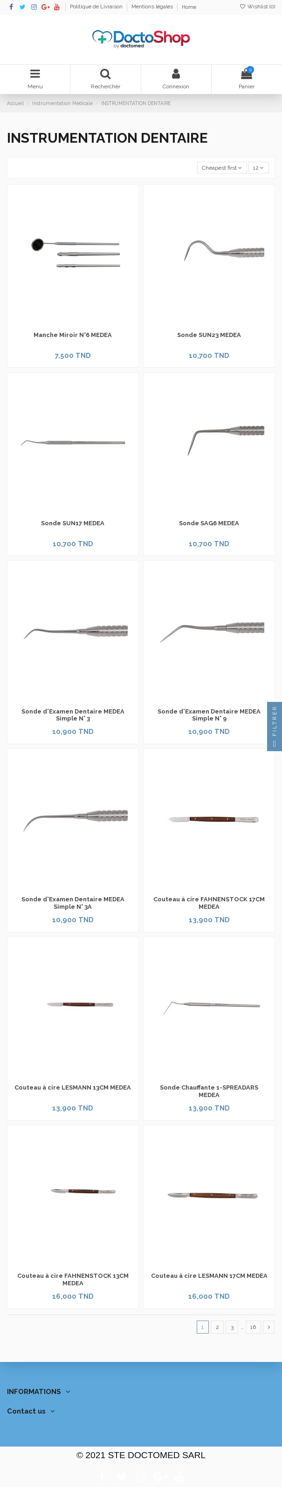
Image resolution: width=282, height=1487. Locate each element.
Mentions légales (152, 7)
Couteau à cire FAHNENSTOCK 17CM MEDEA (209, 903)
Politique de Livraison (97, 7)
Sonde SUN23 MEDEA (209, 334)
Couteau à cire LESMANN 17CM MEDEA (209, 1275)
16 (253, 1327)
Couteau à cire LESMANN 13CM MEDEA (72, 1087)
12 (258, 168)
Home (189, 7)
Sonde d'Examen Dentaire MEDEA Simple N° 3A (72, 903)
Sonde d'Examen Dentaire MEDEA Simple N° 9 (209, 715)
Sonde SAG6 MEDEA (209, 523)
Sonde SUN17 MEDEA (72, 523)
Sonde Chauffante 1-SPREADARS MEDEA (209, 1091)
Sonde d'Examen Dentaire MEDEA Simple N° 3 (72, 715)
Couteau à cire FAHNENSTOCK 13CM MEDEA (73, 1279)
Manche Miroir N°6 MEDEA (73, 334)
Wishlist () (257, 7)
